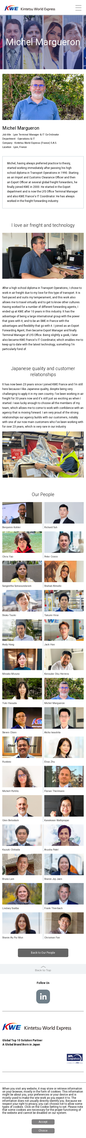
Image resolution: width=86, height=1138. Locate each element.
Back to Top (43, 970)
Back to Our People (43, 952)
